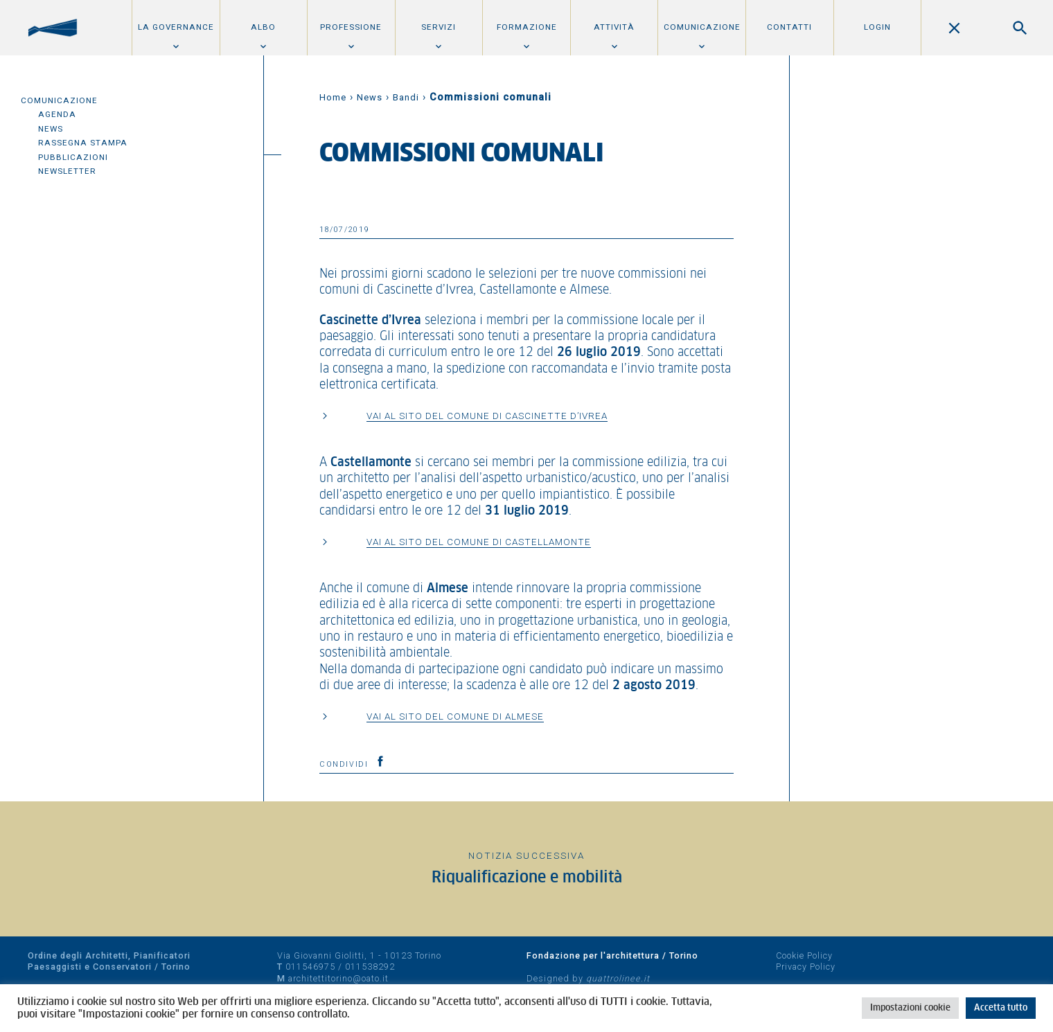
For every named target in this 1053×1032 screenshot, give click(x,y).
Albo (263, 27)
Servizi (438, 27)
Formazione (527, 27)
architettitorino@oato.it (338, 978)
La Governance (176, 27)
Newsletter (67, 171)
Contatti (789, 27)
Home (332, 97)
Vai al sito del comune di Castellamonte (478, 541)
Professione (351, 27)
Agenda (57, 114)
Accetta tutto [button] (1000, 1008)
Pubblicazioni (73, 157)
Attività (614, 27)
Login (877, 27)
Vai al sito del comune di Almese (455, 716)
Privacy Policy (805, 966)
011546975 (310, 966)
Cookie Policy (804, 955)
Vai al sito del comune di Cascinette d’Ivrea (487, 415)
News (50, 129)
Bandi (406, 97)
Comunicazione (702, 27)
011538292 (370, 966)
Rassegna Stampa (82, 143)
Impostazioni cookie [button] (910, 1008)
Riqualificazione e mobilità (527, 878)
